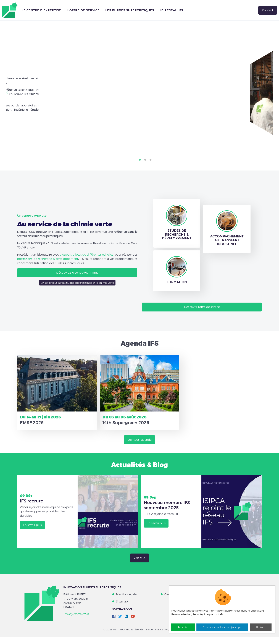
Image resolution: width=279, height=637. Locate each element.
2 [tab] (145, 160)
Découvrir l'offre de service (202, 307)
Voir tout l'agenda (139, 439)
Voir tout (139, 558)
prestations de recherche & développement (47, 259)
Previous (7, 92)
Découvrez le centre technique (77, 272)
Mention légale (126, 594)
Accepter (183, 627)
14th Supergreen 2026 (125, 422)
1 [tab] (140, 160)
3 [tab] (150, 160)
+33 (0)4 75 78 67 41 (76, 614)
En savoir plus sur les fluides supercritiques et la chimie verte (77, 282)
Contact (267, 10)
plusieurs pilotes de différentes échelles (86, 254)
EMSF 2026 (32, 422)
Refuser (260, 627)
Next (271, 92)
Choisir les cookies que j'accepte (222, 627)
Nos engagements (29, 123)
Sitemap (122, 601)
